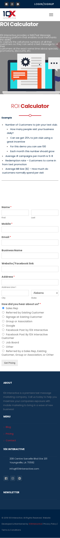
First (4, 217)
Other (9, 347)
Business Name (12, 250)
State (34, 298)
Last (33, 217)
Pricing (9, 433)
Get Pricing (9, 363)
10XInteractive (35, 523)
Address (8, 277)
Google (10, 326)
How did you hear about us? (21, 304)
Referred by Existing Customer (25, 312)
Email (6, 237)
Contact (11, 440)
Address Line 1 (9, 287)
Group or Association (19, 321)
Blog (8, 427)
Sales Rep (12, 308)
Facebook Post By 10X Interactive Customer (25, 336)
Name (7, 207)
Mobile (7, 224)
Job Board (12, 342)
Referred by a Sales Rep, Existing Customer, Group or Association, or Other (28, 352)
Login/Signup (44, 4)
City (3, 298)
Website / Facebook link (18, 263)
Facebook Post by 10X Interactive (27, 330)
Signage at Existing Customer (24, 317)
